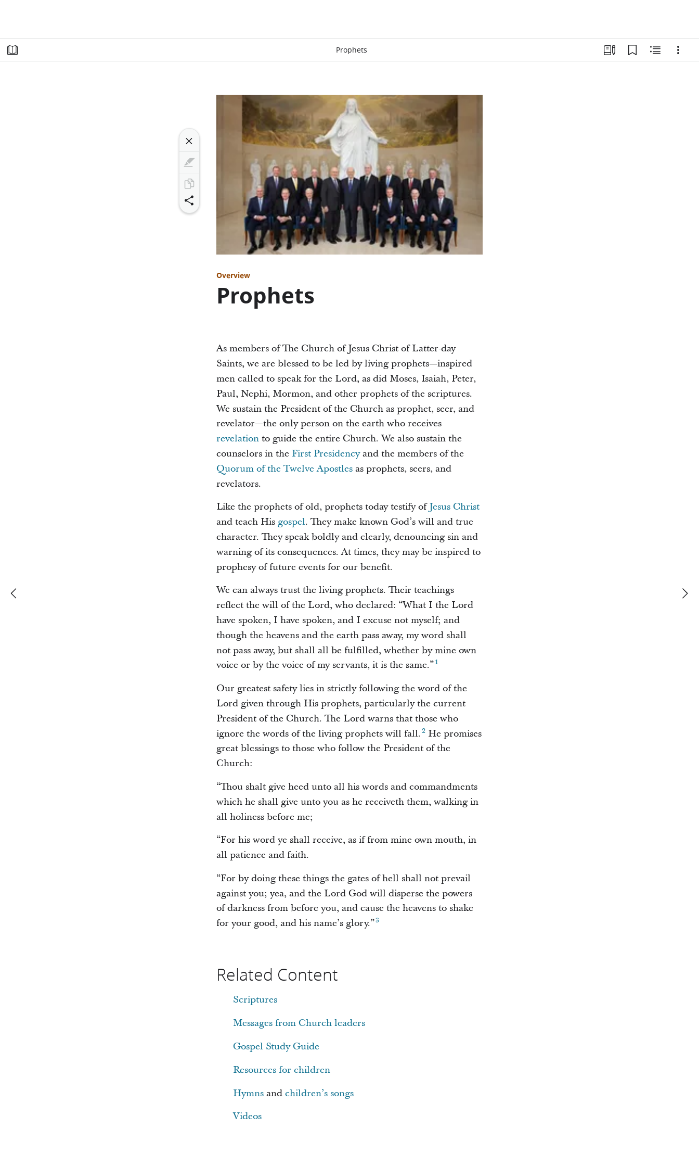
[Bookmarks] (632, 50)
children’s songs (319, 1093)
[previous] (14, 593)
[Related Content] (655, 50)
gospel (291, 521)
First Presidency (326, 453)
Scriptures (255, 999)
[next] (684, 593)
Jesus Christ (454, 506)
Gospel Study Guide (276, 1046)
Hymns (248, 1093)
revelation (237, 438)
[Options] (678, 50)
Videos (247, 1116)
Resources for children (281, 1069)
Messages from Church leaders (299, 1023)
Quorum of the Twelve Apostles (284, 468)
